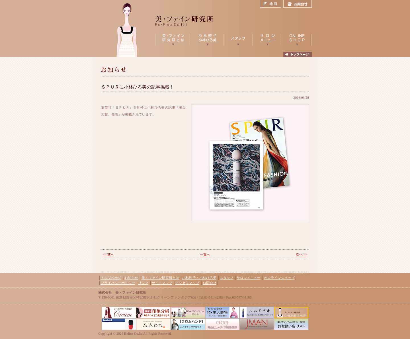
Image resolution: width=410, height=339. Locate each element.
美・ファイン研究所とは (160, 278)
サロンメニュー (249, 278)
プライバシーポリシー (118, 283)
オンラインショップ (279, 278)
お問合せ (297, 4)
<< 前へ (108, 254)
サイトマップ (162, 283)
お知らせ (131, 278)
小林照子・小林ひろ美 (199, 278)
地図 (271, 4)
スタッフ (226, 278)
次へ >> (302, 254)
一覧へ (205, 254)
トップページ (111, 278)
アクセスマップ (187, 283)
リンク (143, 283)
